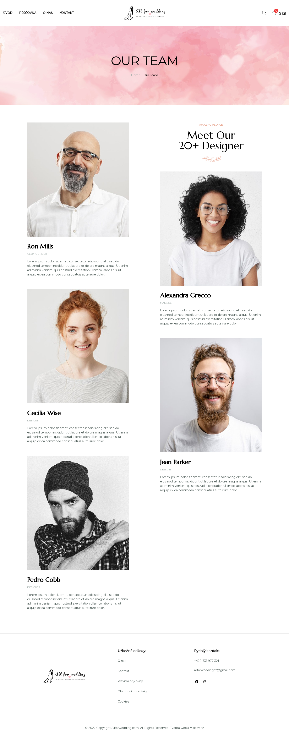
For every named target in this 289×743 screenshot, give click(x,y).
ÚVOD (7, 13)
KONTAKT (66, 13)
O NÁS (48, 13)
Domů (135, 75)
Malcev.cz (197, 728)
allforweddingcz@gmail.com (214, 670)
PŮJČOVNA (27, 13)
